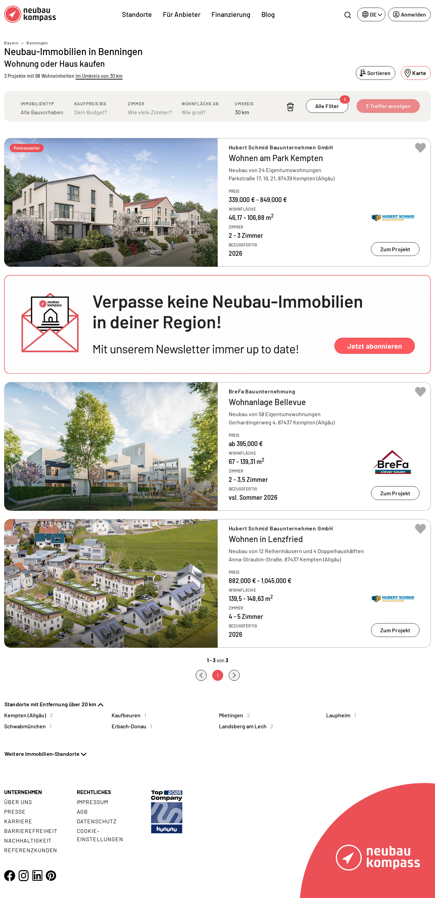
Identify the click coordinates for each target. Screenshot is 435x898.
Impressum (92, 802)
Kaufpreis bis (90, 103)
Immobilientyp (37, 103)
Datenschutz (97, 821)
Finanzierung (230, 14)
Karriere (18, 821)
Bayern (11, 42)
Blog (268, 14)
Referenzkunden (30, 850)
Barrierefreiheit (31, 830)
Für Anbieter (181, 14)
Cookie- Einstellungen (100, 834)
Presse (15, 811)
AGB (82, 811)
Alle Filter (331, 104)
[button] (217, 324)
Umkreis (244, 103)
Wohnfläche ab (200, 103)
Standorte (137, 14)
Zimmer (136, 103)
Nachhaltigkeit (28, 840)
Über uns (18, 802)
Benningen (37, 42)
